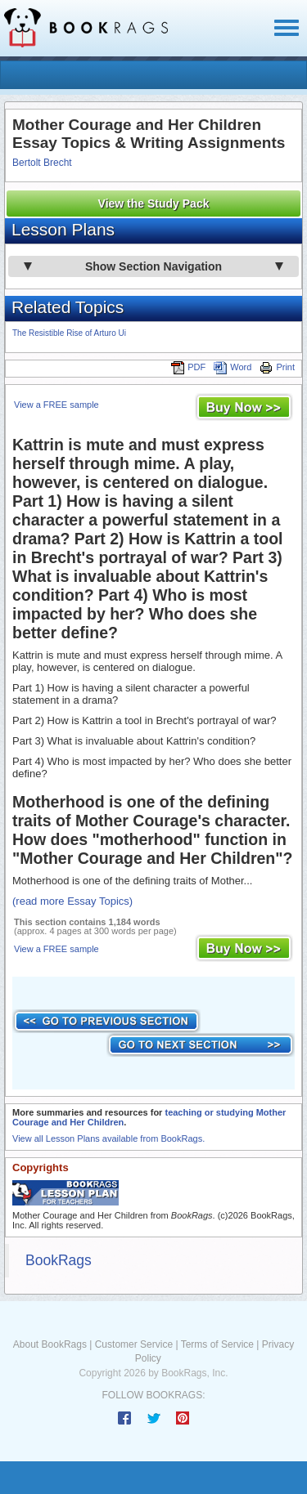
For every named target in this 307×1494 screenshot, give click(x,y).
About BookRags (50, 1344)
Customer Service (134, 1344)
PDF (188, 367)
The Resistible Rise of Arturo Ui (69, 333)
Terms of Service (217, 1344)
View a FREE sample (56, 404)
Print (277, 367)
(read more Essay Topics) (72, 901)
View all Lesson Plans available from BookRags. (108, 1138)
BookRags (58, 1260)
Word (232, 367)
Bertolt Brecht (42, 162)
